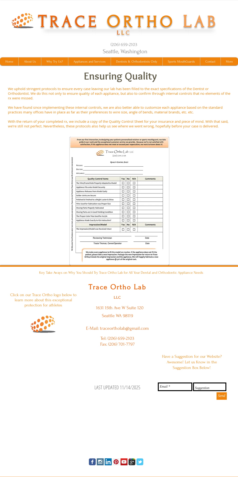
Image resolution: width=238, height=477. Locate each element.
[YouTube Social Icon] (124, 461)
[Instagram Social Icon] (100, 461)
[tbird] (139, 461)
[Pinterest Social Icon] (116, 461)
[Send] (222, 396)
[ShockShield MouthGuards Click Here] (43, 323)
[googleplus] (131, 461)
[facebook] (92, 461)
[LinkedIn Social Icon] (108, 461)
